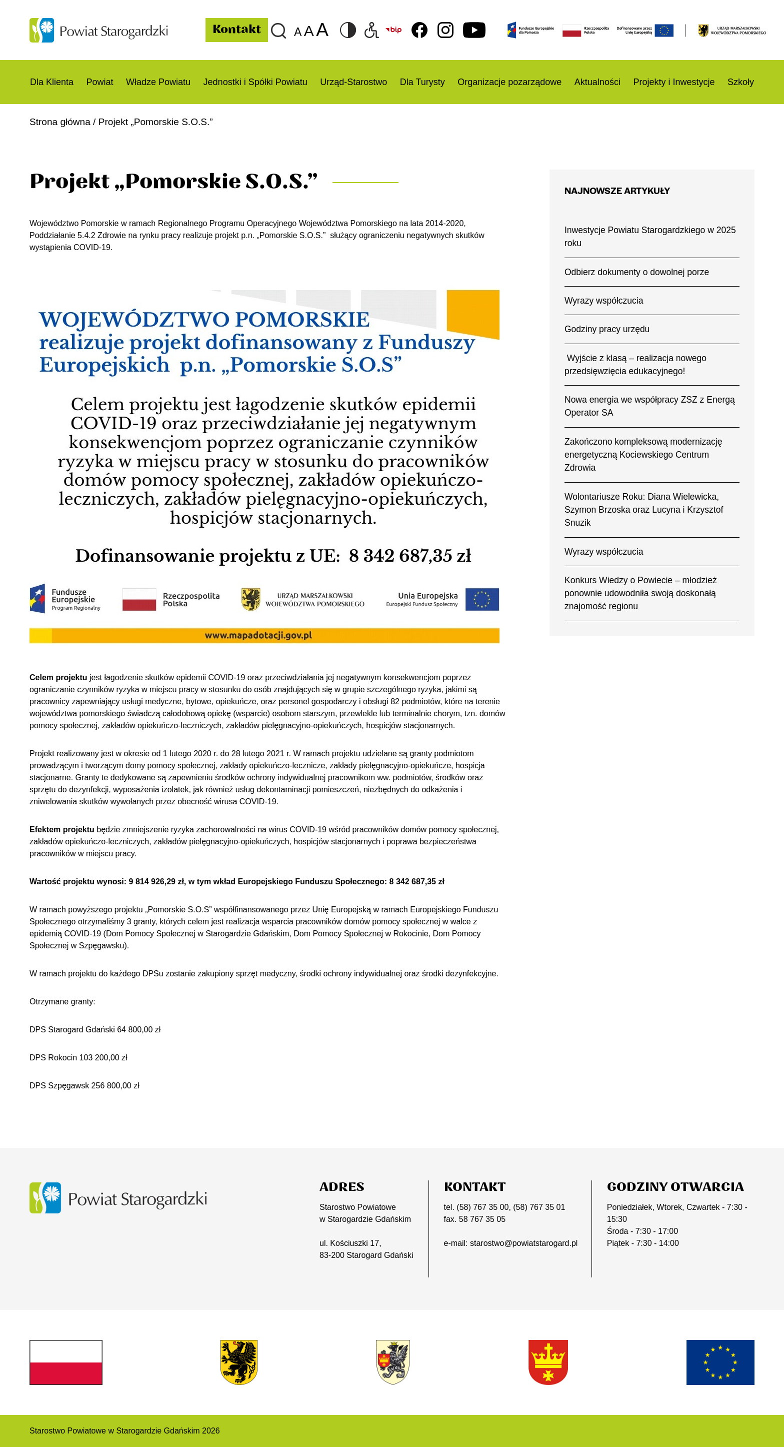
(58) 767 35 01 (539, 1207)
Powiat (100, 82)
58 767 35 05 (482, 1219)
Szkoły (741, 82)
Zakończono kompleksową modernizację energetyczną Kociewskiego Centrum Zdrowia (643, 455)
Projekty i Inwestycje (673, 82)
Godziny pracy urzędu (607, 329)
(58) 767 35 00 (482, 1207)
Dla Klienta (52, 82)
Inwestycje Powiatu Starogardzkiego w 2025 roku (650, 236)
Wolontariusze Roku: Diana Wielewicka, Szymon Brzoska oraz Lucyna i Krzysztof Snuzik (644, 510)
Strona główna (60, 122)
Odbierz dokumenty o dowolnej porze (636, 272)
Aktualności (597, 82)
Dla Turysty (422, 82)
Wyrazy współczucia (604, 301)
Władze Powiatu (158, 82)
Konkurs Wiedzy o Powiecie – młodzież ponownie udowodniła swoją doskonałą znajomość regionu (640, 593)
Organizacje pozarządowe (510, 82)
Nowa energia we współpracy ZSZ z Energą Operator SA (649, 406)
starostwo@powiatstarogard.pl (524, 1243)
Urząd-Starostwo (353, 82)
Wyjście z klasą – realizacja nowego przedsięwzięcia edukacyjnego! (635, 364)
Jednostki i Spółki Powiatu (256, 82)
